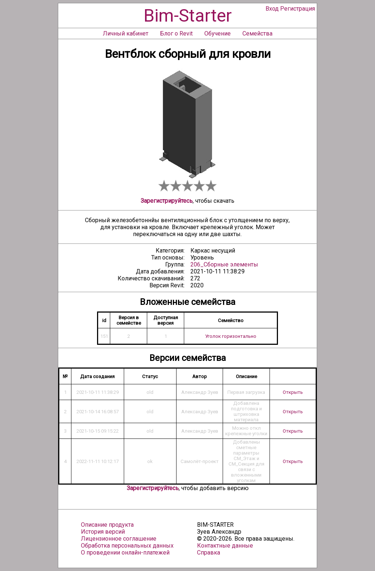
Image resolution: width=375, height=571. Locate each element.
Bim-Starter (188, 15)
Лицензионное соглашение (118, 538)
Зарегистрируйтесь (167, 200)
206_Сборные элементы (224, 264)
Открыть (293, 392)
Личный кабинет (125, 33)
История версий (103, 531)
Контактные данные (225, 545)
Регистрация (297, 8)
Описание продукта (107, 524)
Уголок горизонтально (230, 336)
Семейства (257, 33)
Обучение (217, 33)
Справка (208, 552)
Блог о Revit (176, 33)
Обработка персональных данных (127, 545)
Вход (272, 8)
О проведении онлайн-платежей (125, 552)
